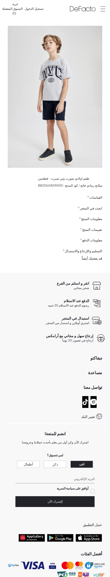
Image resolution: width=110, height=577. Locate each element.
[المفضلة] (7, 8)
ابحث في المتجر (89, 208)
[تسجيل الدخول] (34, 8)
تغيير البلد (88, 416)
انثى (81, 464)
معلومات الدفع (91, 240)
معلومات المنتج (90, 219)
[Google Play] (60, 537)
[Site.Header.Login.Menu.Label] (103, 9)
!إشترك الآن (55, 501)
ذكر (55, 464)
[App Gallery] (32, 537)
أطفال (28, 464)
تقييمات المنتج (91, 230)
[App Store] (89, 537)
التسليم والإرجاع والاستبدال (82, 251)
